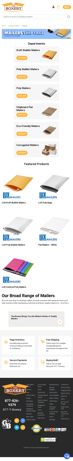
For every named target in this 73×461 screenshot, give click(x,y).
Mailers (28, 389)
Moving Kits (53, 392)
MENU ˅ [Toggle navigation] (67, 7)
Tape (27, 392)
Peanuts (29, 414)
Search (68, 17)
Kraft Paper (29, 417)
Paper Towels (53, 398)
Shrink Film (41, 392)
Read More (65, 303)
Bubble (28, 398)
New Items (41, 418)
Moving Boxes (54, 384)
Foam (39, 389)
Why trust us (65, 419)
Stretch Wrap (30, 395)
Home (4, 26)
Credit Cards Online (36, 434)
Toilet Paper (53, 401)
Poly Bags (29, 401)
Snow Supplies (54, 395)
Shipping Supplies (14, 26)
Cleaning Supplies (52, 408)
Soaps (51, 404)
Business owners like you (65, 414)
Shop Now (22, 58)
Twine (40, 410)
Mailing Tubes (30, 420)
